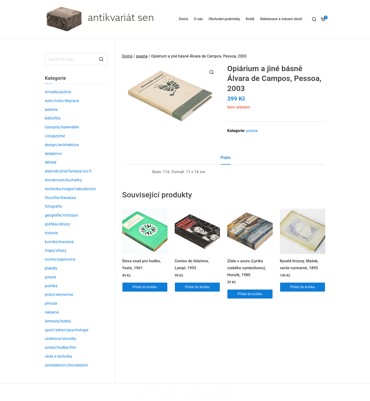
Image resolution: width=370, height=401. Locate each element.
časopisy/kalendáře (62, 127)
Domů (183, 19)
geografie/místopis (61, 215)
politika (51, 286)
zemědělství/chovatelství (66, 365)
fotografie (53, 206)
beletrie (51, 109)
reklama (52, 312)
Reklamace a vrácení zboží (281, 19)
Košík (250, 19)
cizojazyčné (55, 136)
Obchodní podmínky (224, 19)
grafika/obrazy (57, 224)
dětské (50, 162)
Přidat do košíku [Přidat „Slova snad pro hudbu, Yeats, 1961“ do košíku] (145, 287)
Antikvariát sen (172, 392)
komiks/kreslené (59, 242)
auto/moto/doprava (62, 100)
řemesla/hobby (58, 321)
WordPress (228, 392)
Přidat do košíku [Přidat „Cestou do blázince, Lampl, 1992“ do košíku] (197, 287)
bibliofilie (53, 118)
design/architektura (62, 145)
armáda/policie (58, 92)
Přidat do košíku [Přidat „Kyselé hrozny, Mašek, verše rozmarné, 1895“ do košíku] (302, 287)
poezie (142, 56)
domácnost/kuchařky (63, 180)
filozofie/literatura (60, 197)
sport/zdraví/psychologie (66, 330)
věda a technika (58, 356)
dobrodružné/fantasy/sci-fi (68, 171)
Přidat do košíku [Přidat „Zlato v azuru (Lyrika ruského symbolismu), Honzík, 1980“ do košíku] (249, 294)
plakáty (51, 268)
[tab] (226, 159)
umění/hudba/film (60, 347)
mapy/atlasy (55, 250)
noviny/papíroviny (60, 259)
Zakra (208, 392)
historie (51, 233)
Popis (226, 157)
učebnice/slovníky (60, 338)
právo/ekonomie (59, 294)
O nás (198, 19)
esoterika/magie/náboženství (70, 189)
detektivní (53, 153)
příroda (51, 303)
